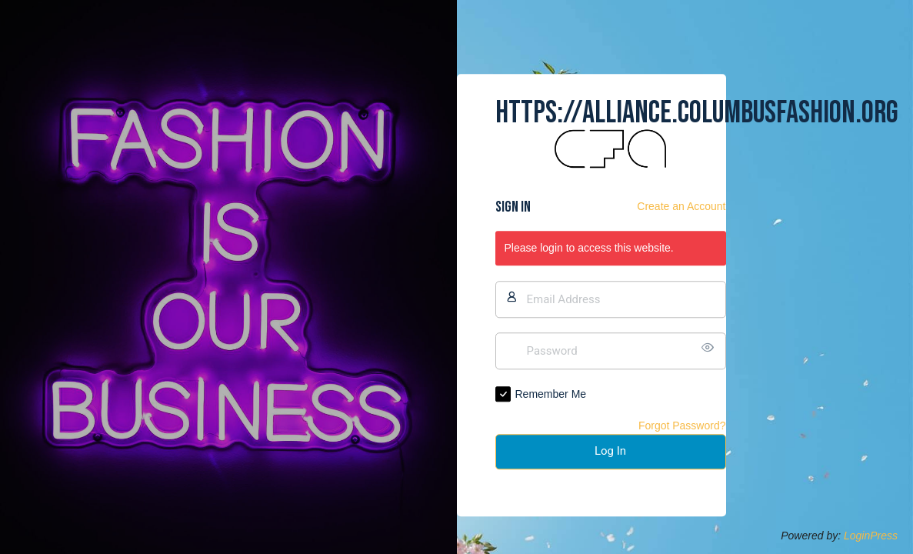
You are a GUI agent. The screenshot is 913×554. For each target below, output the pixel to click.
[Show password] (710, 347)
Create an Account (681, 207)
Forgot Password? (682, 425)
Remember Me (551, 394)
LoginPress (871, 535)
